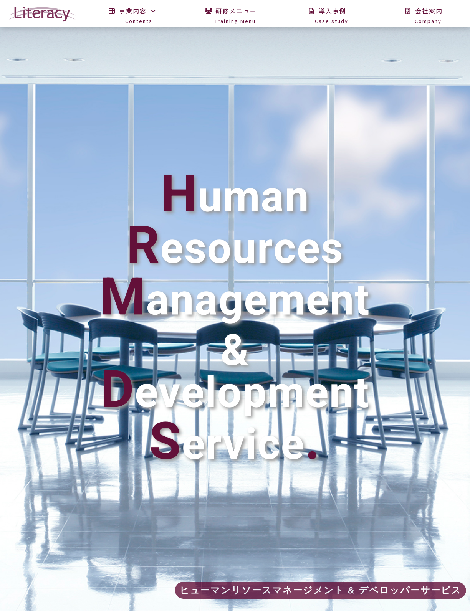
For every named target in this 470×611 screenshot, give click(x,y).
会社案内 (428, 18)
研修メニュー (235, 18)
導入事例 (332, 18)
